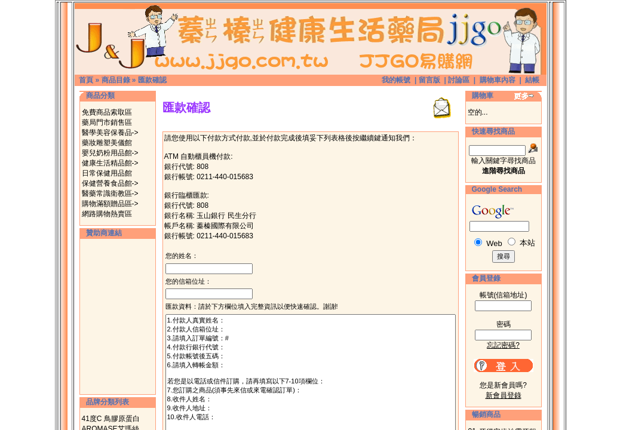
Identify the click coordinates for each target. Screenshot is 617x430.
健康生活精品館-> (110, 163)
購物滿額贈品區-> (110, 203)
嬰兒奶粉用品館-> (110, 153)
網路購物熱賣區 (107, 214)
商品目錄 (116, 80)
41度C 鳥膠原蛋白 (111, 418)
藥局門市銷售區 (107, 122)
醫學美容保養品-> (110, 132)
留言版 (429, 80)
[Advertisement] (118, 316)
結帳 (532, 80)
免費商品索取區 (107, 112)
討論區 (458, 80)
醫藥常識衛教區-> (110, 193)
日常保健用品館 (107, 173)
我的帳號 (396, 80)
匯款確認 (152, 80)
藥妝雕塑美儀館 (107, 143)
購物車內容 (497, 80)
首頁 (86, 80)
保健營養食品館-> (110, 183)
